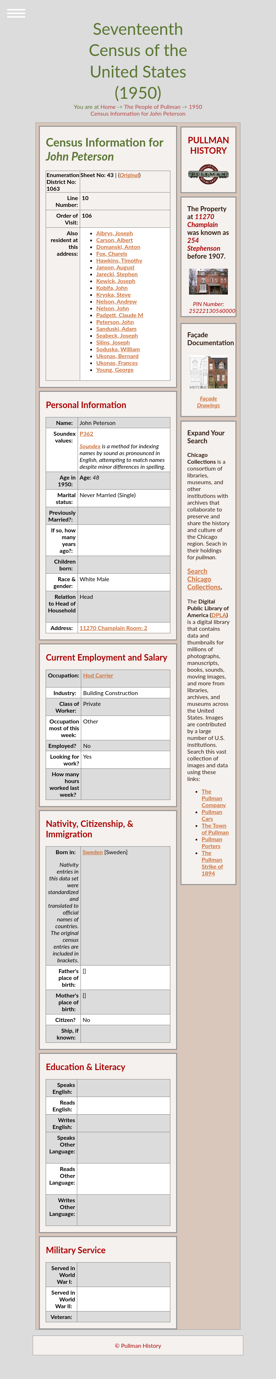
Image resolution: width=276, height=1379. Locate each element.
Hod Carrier (98, 675)
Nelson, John (112, 308)
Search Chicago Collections (204, 579)
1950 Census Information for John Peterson (146, 110)
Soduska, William (118, 349)
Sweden (93, 851)
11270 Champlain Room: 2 (113, 627)
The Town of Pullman (215, 829)
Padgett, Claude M (119, 314)
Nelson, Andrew (116, 301)
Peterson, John (115, 321)
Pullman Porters (212, 842)
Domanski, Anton (118, 246)
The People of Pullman (152, 106)
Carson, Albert (114, 239)
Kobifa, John (112, 287)
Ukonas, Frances (117, 362)
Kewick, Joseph (115, 280)
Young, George (115, 369)
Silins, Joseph (113, 342)
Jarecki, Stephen (117, 273)
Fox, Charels (111, 253)
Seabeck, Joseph (117, 335)
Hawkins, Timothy (119, 260)
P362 (86, 433)
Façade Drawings (208, 401)
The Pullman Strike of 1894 (212, 862)
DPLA (218, 614)
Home (108, 106)
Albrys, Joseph (114, 233)
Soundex (90, 446)
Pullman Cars (212, 815)
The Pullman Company (214, 798)
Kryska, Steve (113, 294)
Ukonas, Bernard (117, 355)
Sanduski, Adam (116, 328)
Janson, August (115, 267)
